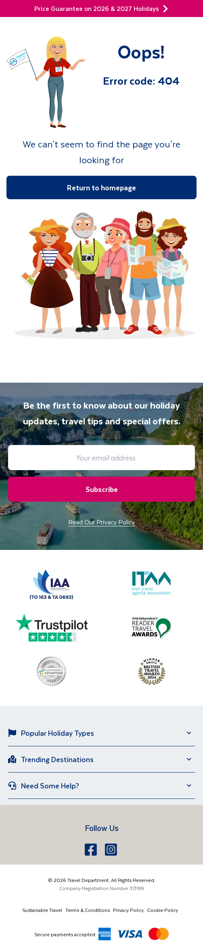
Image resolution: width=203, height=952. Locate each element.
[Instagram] (112, 849)
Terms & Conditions (87, 910)
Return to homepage (101, 187)
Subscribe (102, 489)
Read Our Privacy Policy (101, 522)
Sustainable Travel (42, 910)
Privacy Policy (128, 910)
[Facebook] (91, 849)
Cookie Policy (162, 910)
